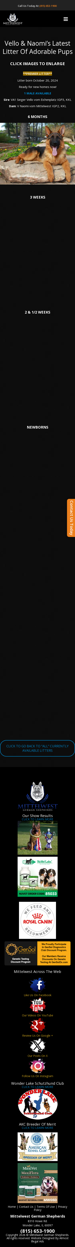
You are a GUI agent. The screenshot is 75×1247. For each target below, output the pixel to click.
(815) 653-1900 (48, 6)
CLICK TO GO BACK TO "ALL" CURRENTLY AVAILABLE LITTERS (37, 748)
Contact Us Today (71, 517)
